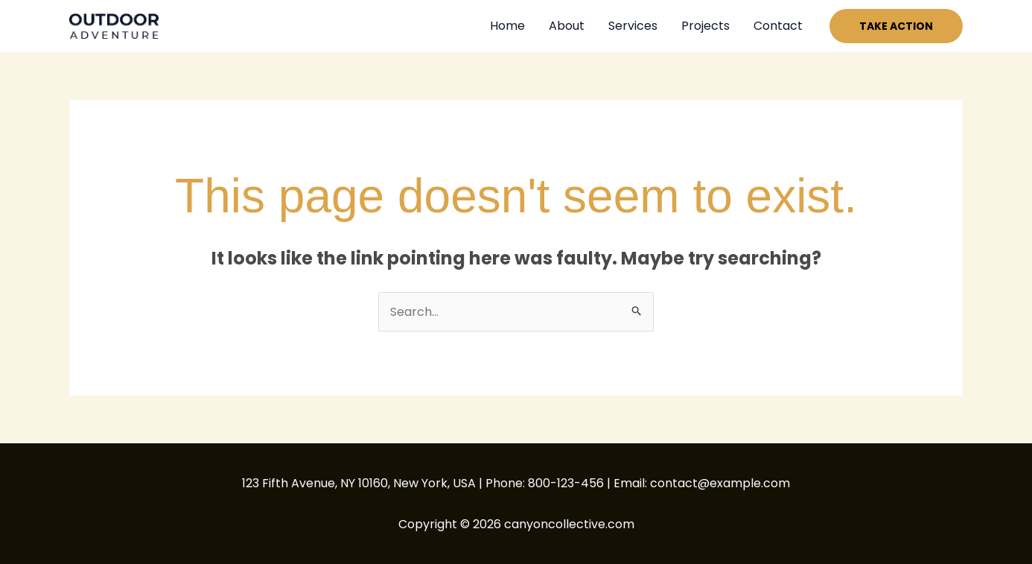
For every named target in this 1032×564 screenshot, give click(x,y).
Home (507, 25)
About (567, 25)
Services (632, 25)
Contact (778, 25)
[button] (896, 26)
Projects (705, 25)
